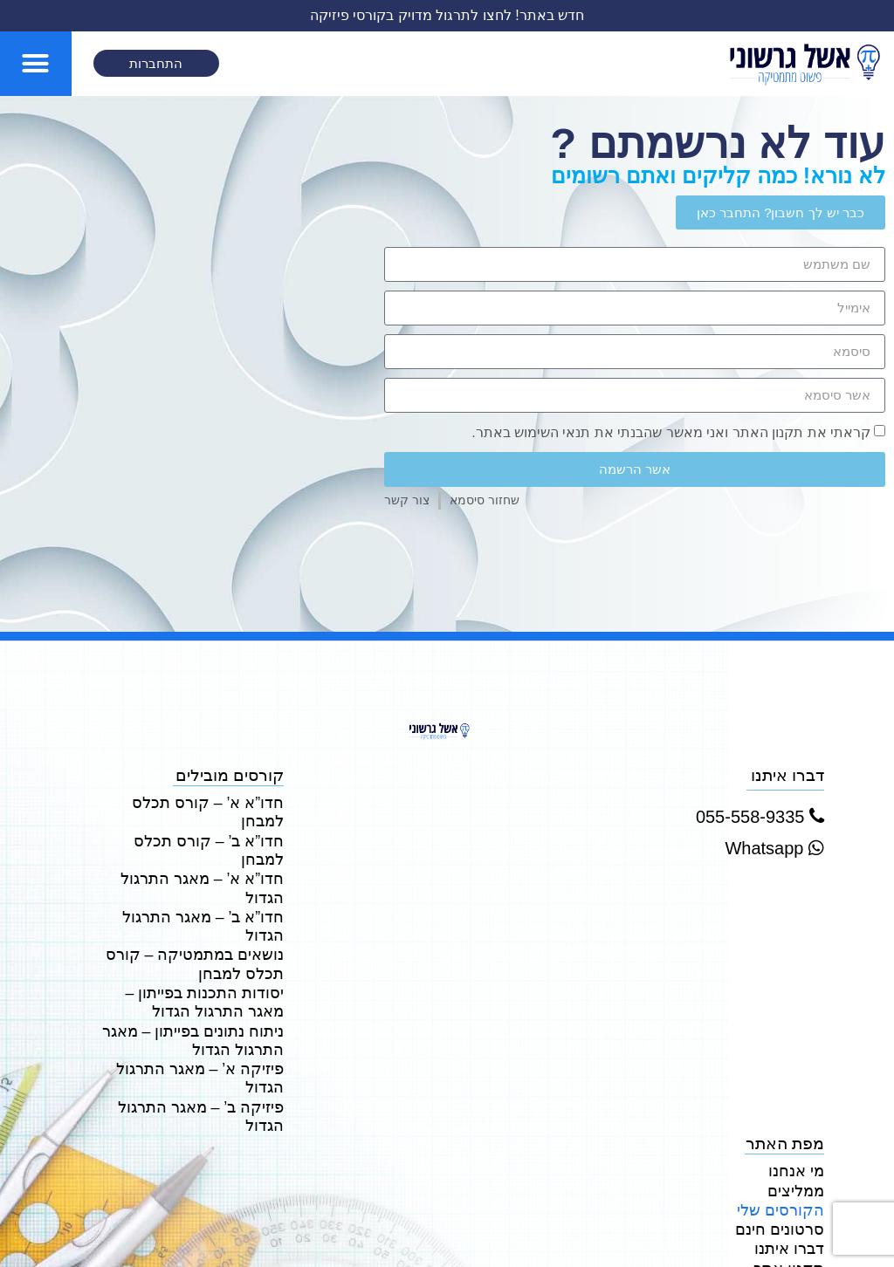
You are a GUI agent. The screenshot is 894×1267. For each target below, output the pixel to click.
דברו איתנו (793, 1141)
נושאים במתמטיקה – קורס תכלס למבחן (205, 881)
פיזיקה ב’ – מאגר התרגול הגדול (209, 1018)
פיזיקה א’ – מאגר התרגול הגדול (208, 984)
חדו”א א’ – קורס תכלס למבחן (196, 802)
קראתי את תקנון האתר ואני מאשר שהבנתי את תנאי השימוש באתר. (670, 432)
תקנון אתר (793, 1159)
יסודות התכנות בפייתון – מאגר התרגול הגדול (196, 915)
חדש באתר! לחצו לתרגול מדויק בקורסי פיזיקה (446, 15)
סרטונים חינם (785, 1123)
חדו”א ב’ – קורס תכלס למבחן (197, 819)
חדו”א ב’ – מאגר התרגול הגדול (192, 855)
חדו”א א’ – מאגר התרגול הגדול (191, 838)
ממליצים (798, 1088)
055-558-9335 (760, 816)
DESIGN (825, 1236)
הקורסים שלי (786, 1106)
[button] (36, 64)
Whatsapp (774, 848)
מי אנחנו (799, 1071)
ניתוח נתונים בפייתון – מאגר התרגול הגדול (202, 950)
